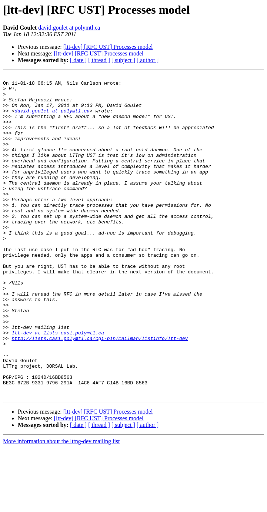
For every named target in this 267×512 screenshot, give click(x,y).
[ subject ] (123, 60)
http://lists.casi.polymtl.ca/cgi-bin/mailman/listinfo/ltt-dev (99, 391)
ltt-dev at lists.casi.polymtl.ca (57, 384)
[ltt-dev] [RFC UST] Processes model (108, 47)
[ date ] (78, 60)
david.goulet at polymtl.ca (69, 27)
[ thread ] (99, 60)
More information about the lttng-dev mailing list (61, 505)
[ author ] (148, 60)
